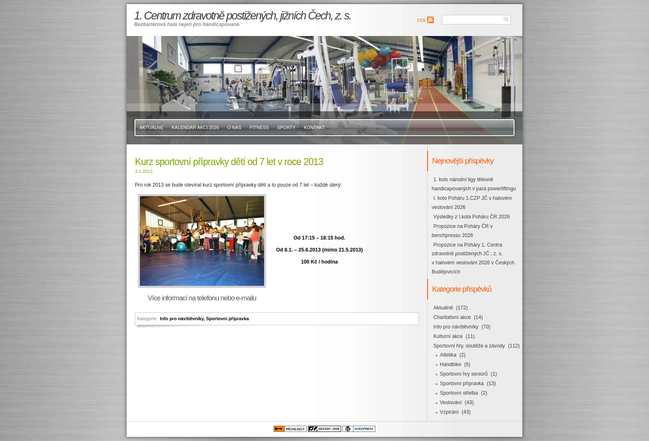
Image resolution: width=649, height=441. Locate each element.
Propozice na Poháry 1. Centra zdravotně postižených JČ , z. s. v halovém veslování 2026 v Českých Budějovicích (473, 258)
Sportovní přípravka (227, 318)
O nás (234, 127)
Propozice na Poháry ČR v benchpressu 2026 (462, 230)
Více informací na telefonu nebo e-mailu (202, 298)
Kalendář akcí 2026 (195, 127)
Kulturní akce (448, 336)
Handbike (450, 364)
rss (421, 20)
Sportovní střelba (459, 393)
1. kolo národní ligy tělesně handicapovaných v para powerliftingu (474, 184)
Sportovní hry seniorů (464, 374)
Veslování (451, 402)
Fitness (259, 127)
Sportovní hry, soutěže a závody (469, 346)
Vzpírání (449, 412)
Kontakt (314, 127)
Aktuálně (151, 127)
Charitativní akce (452, 317)
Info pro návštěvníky (182, 318)
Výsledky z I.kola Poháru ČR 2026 (471, 217)
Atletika (448, 355)
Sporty (286, 127)
